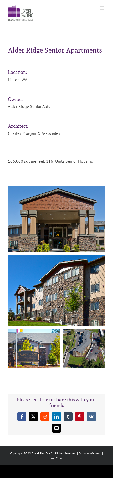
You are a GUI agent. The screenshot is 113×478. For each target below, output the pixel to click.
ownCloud (56, 458)
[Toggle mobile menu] (102, 8)
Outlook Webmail (90, 453)
